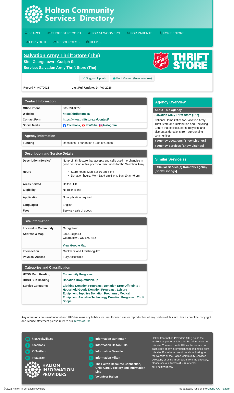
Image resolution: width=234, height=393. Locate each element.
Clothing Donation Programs (82, 285)
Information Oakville (109, 351)
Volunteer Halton (106, 376)
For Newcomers (103, 33)
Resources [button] (66, 42)
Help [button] (93, 42)
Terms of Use (82, 321)
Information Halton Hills (111, 345)
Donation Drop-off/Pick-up (80, 280)
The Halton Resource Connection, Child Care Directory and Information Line (120, 367)
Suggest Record (64, 33)
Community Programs (78, 274)
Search (33, 33)
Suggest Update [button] (94, 78)
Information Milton (107, 357)
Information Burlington (110, 338)
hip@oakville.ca (42, 338)
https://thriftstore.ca (76, 113)
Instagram (110, 125)
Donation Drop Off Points (121, 285)
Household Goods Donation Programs (88, 289)
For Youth (36, 42)
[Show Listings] (195, 140)
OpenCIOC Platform (218, 388)
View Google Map (74, 245)
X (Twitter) (39, 351)
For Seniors (172, 33)
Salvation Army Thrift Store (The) (62, 55)
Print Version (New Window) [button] (132, 78)
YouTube (92, 125)
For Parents (139, 33)
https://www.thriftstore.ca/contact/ (86, 119)
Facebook (73, 125)
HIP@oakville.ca (162, 366)
